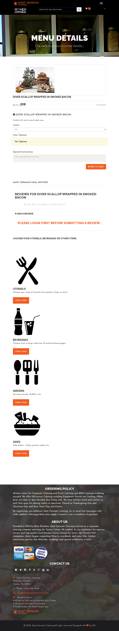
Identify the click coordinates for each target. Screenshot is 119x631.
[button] (104, 8)
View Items (21, 300)
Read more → (18, 544)
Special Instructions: (23, 152)
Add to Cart (96, 167)
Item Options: (20, 135)
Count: (16, 125)
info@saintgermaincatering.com (33, 593)
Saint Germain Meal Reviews (30, 182)
